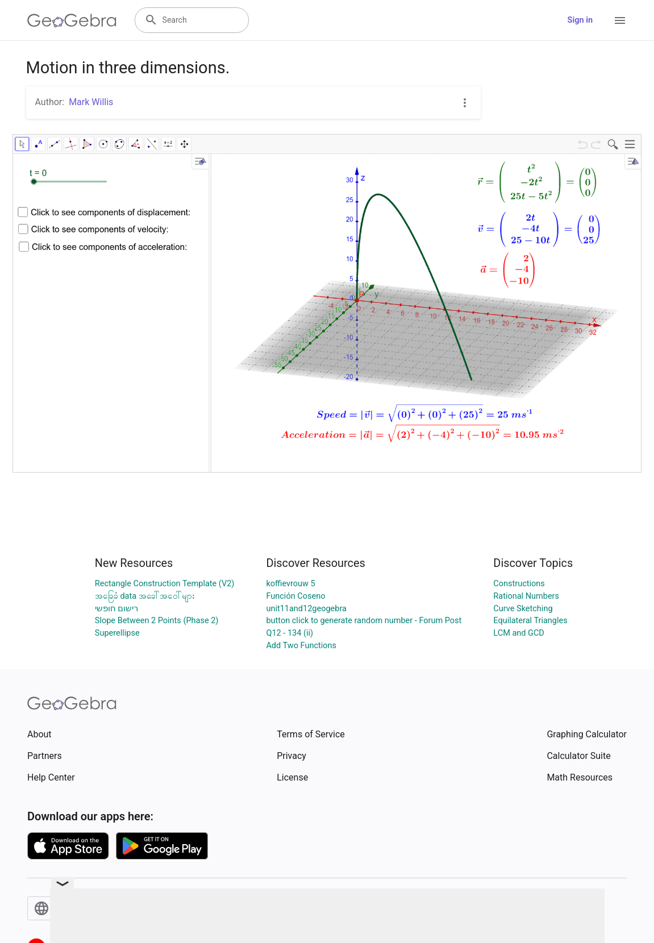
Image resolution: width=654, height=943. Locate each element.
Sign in (580, 20)
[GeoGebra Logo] (71, 20)
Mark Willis (91, 102)
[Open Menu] (620, 20)
